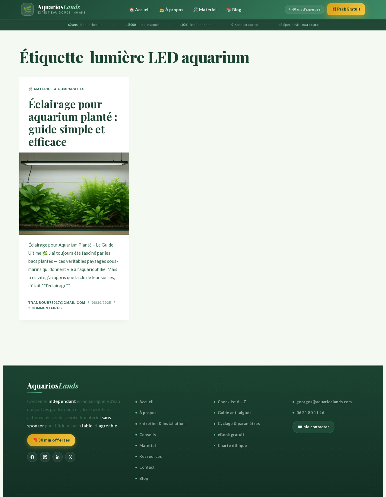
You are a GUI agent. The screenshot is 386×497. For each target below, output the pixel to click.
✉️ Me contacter (313, 426)
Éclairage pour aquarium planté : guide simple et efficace (72, 122)
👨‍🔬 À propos (169, 9)
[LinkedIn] (57, 457)
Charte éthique (230, 445)
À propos (146, 412)
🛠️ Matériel (202, 9)
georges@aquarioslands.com (322, 401)
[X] (70, 457)
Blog (141, 478)
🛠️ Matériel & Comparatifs (56, 89)
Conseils (145, 434)
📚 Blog (231, 9)
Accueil (144, 401)
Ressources (148, 456)
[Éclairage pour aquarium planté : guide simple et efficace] (74, 194)
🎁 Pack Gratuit (343, 9)
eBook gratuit (229, 434)
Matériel (145, 445)
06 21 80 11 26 (308, 412)
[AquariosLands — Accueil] (53, 9)
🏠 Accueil (137, 9)
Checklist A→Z (230, 401)
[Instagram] (45, 457)
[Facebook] (32, 457)
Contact (145, 467)
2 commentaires (45, 308)
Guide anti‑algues (233, 412)
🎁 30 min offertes (51, 440)
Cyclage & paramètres (237, 423)
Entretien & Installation (160, 423)
